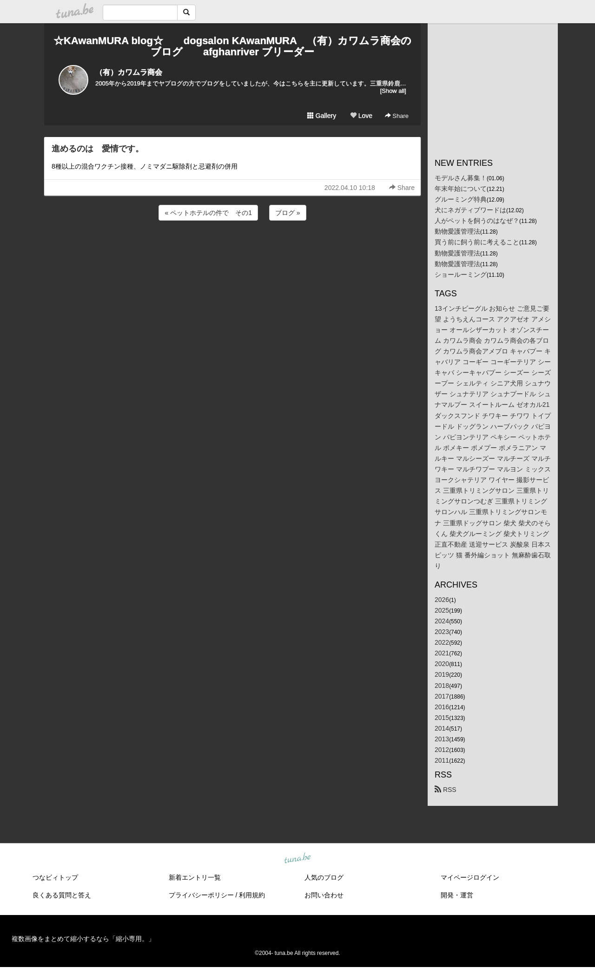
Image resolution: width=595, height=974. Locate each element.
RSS (445, 789)
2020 (442, 663)
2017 (442, 696)
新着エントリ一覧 (195, 877)
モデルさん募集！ (461, 178)
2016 (442, 707)
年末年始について (461, 188)
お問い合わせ (324, 895)
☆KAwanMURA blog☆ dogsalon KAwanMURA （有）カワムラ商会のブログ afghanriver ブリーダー (232, 46)
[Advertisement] (232, 247)
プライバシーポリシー (201, 895)
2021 (442, 653)
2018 (442, 685)
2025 (442, 610)
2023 (442, 631)
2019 (442, 674)
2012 (442, 749)
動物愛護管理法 (457, 231)
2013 (442, 739)
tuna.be (297, 858)
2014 (442, 728)
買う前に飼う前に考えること (477, 242)
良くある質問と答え (62, 895)
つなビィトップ (55, 877)
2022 (442, 642)
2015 (442, 717)
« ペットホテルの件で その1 (208, 212)
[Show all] (393, 90)
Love (361, 115)
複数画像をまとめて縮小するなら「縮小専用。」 (83, 938)
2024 (442, 621)
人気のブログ (324, 877)
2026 (442, 599)
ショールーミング (461, 274)
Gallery (321, 115)
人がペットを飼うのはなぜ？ (477, 220)
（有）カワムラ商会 (128, 72)
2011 (442, 760)
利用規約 (252, 895)
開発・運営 (457, 895)
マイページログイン (470, 877)
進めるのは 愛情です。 (98, 148)
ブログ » (287, 212)
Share (397, 115)
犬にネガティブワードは (470, 210)
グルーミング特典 (461, 199)
